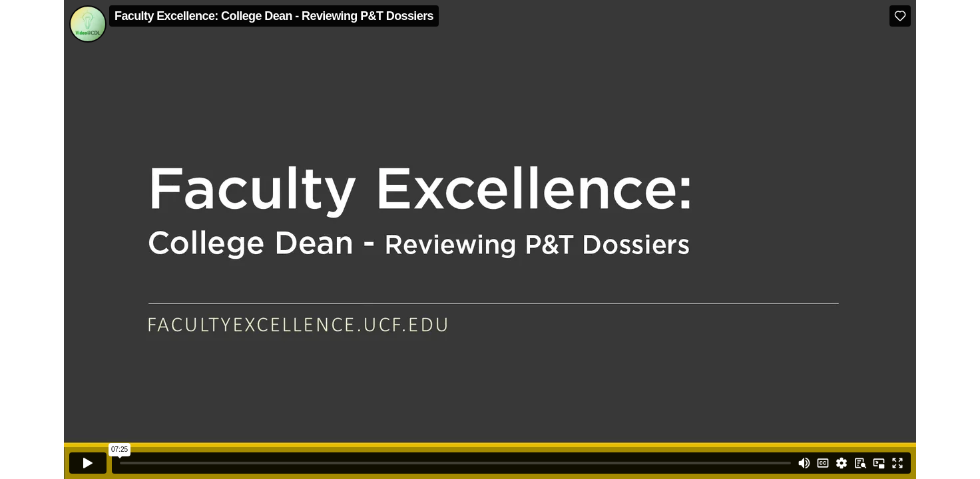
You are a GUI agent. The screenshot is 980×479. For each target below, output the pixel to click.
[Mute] (804, 463)
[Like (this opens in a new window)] (900, 16)
